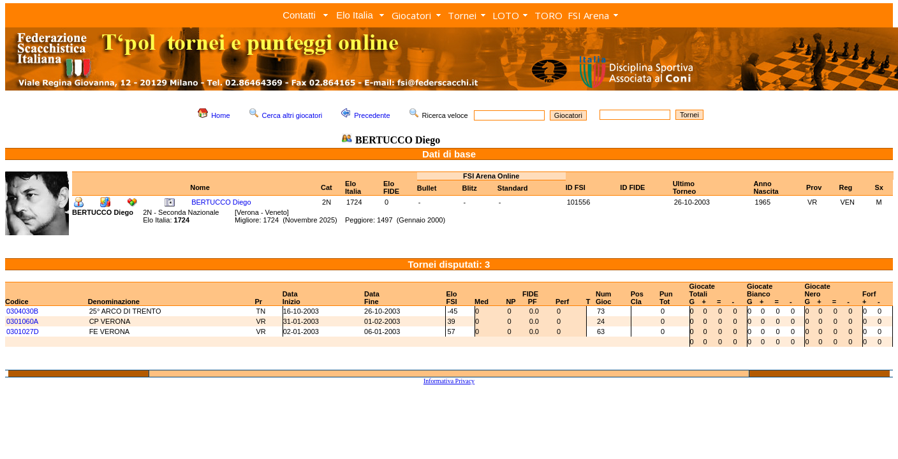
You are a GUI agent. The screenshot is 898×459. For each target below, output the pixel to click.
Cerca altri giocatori (292, 115)
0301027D (22, 331)
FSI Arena (588, 15)
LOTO (505, 15)
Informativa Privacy (449, 380)
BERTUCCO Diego (221, 202)
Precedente (372, 115)
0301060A (22, 321)
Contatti (299, 15)
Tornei (462, 15)
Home (220, 115)
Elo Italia (354, 15)
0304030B (22, 311)
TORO (548, 15)
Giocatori (411, 15)
